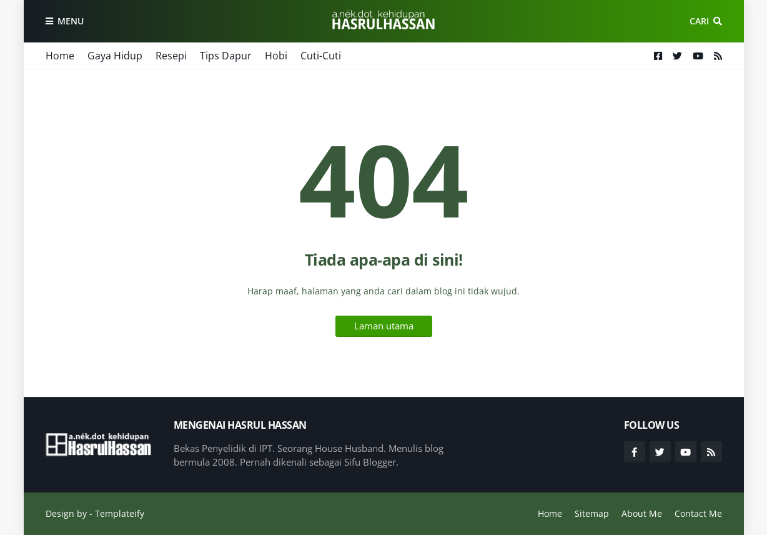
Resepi (171, 55)
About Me (641, 513)
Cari (699, 21)
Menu (70, 21)
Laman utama (383, 325)
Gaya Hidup (114, 55)
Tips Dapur (226, 55)
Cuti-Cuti (320, 55)
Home (60, 55)
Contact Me (698, 513)
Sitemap (592, 513)
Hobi (276, 55)
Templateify (119, 513)
